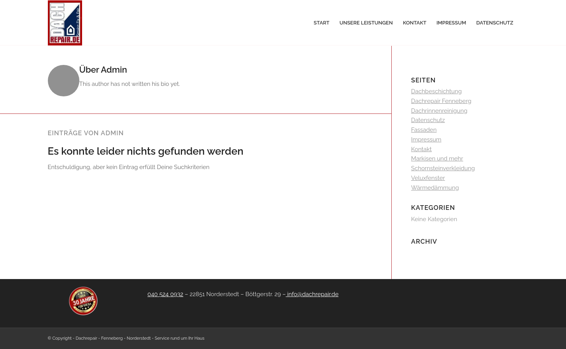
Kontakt (421, 149)
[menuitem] (321, 22)
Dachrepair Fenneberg (441, 101)
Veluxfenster (428, 177)
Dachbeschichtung (436, 91)
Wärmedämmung (435, 187)
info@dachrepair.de (312, 294)
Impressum (426, 139)
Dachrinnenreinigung (439, 110)
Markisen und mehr (437, 158)
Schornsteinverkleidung (443, 168)
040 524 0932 (165, 294)
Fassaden (424, 129)
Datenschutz (428, 120)
